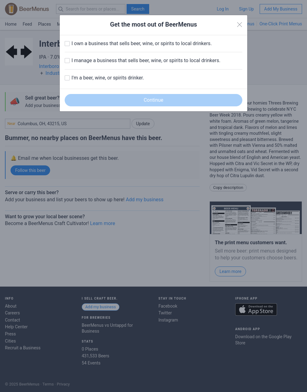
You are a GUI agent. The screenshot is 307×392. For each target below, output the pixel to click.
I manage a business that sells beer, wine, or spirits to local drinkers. (145, 60)
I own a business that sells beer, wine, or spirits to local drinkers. (141, 43)
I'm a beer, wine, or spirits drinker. (107, 78)
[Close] (239, 25)
